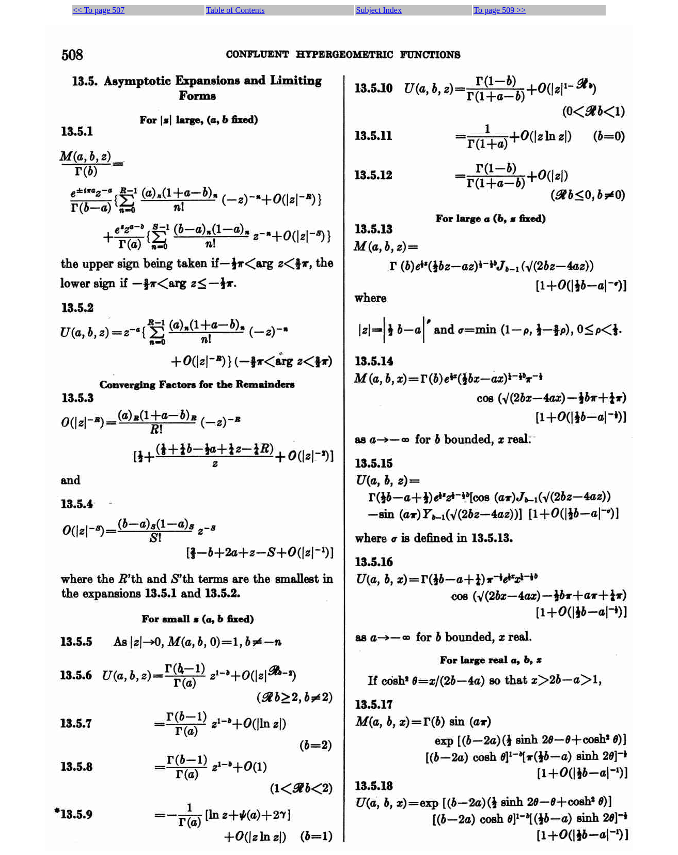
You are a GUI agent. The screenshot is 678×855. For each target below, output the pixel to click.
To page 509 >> (500, 10)
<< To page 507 (99, 10)
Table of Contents (235, 10)
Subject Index (378, 10)
